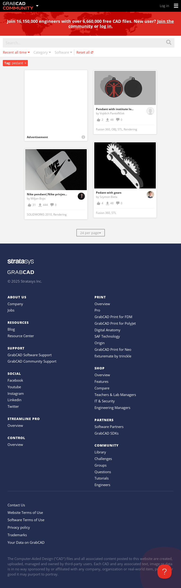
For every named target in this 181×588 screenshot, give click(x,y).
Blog (11, 329)
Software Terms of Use (26, 519)
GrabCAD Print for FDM (113, 316)
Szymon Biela (108, 197)
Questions (103, 471)
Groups (101, 465)
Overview (15, 425)
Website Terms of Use (25, 512)
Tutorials (102, 478)
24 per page (90, 233)
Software (63, 52)
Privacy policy (19, 527)
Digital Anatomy (107, 330)
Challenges (103, 458)
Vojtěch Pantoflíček (112, 113)
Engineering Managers (112, 407)
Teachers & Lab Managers (115, 394)
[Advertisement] (56, 101)
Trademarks (17, 534)
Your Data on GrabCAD (26, 542)
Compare (102, 388)
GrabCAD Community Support (32, 361)
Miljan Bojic (38, 198)
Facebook (15, 380)
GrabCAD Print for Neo (113, 349)
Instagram (16, 393)
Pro (97, 310)
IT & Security (105, 401)
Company (15, 303)
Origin (100, 342)
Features (101, 381)
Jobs (11, 310)
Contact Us (16, 505)
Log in (164, 6)
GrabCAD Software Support (30, 354)
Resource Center (21, 335)
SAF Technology (107, 336)
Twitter (13, 406)
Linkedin (14, 399)
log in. (106, 26)
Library (100, 452)
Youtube (14, 386)
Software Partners (109, 426)
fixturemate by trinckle (113, 356)
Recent (16, 52)
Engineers (102, 484)
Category (42, 52)
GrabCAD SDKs (107, 433)
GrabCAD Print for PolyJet (115, 323)
